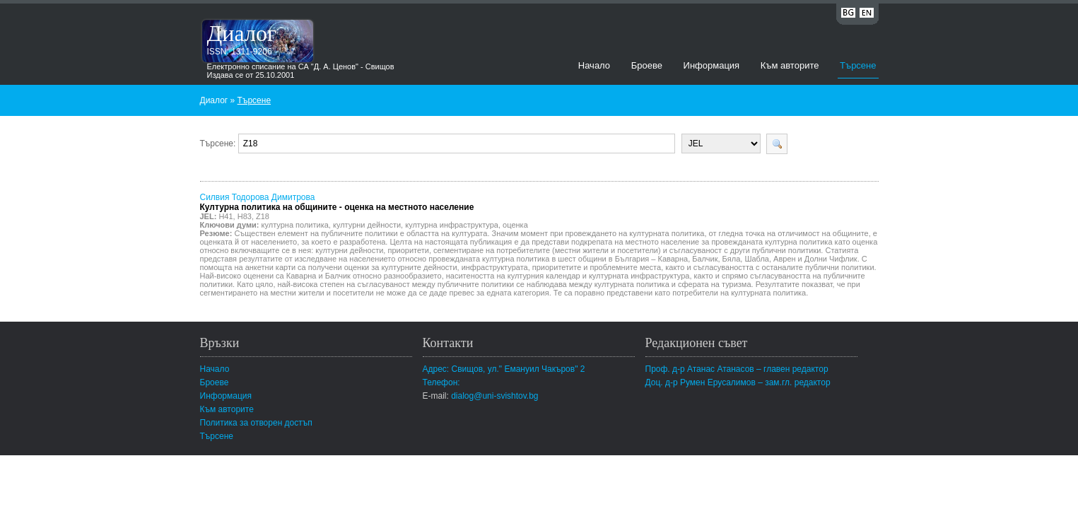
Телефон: (441, 382)
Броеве (646, 65)
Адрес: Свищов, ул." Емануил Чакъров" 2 (504, 369)
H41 (225, 216)
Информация (712, 65)
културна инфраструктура (451, 225)
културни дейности (367, 225)
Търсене (858, 65)
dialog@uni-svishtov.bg (494, 396)
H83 (245, 216)
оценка (515, 225)
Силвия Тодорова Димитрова (337, 202)
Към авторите (790, 65)
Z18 (262, 216)
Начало (594, 65)
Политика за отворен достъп (256, 423)
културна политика (295, 225)
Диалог (242, 33)
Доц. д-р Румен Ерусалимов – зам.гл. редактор (738, 382)
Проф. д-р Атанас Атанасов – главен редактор (736, 369)
